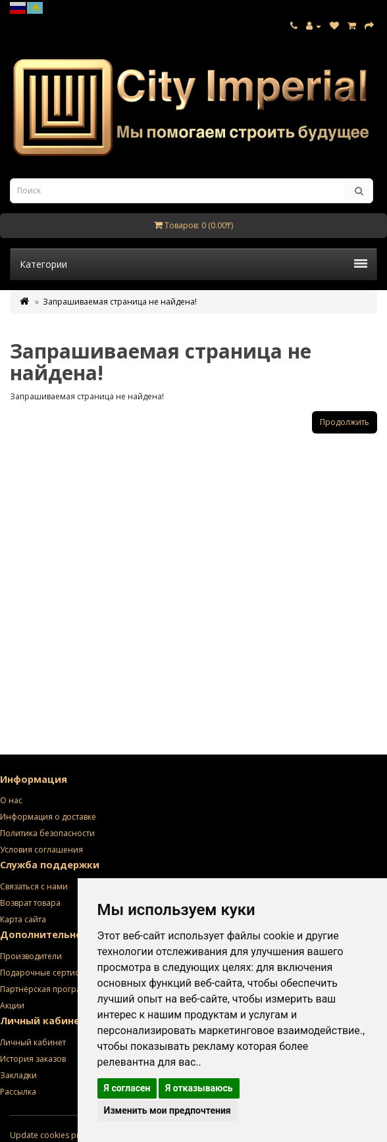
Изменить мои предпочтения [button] (167, 1110)
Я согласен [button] (127, 1088)
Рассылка (18, 1091)
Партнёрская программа (48, 989)
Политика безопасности (47, 833)
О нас (11, 800)
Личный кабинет (33, 1042)
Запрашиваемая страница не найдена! (120, 301)
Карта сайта (23, 919)
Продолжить (344, 422)
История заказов (33, 1058)
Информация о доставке (48, 816)
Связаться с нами (34, 886)
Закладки (18, 1075)
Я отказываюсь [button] (199, 1088)
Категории (193, 264)
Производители (31, 956)
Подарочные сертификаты (52, 972)
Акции (12, 1005)
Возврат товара (30, 902)
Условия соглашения (41, 849)
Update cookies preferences (63, 1135)
